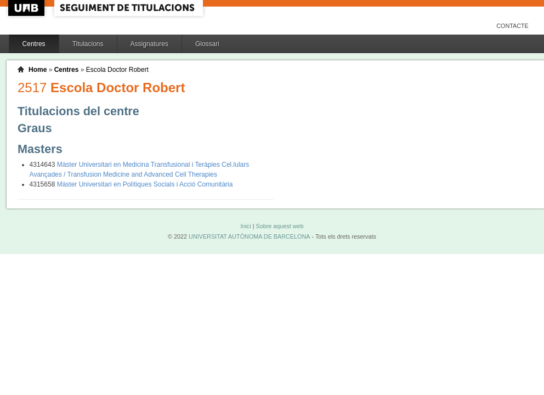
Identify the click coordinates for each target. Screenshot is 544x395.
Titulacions (88, 44)
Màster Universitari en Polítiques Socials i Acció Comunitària (145, 184)
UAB (27, 8)
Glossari (207, 44)
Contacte (512, 25)
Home (38, 70)
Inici (245, 226)
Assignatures (149, 44)
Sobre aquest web (279, 226)
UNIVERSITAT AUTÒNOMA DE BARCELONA (249, 236)
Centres (34, 44)
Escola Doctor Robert (117, 70)
